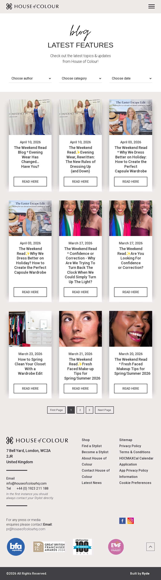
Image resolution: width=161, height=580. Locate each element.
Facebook (122, 521)
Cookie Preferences (135, 483)
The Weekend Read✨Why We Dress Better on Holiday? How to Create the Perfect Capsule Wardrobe (30, 260)
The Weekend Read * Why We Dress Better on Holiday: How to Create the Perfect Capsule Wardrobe (130, 159)
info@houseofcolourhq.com (26, 483)
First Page (56, 410)
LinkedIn (139, 521)
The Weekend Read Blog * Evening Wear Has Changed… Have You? (30, 157)
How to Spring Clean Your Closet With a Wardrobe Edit (30, 366)
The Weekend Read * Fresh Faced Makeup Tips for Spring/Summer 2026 (132, 366)
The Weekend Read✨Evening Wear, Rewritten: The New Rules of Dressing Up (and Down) (80, 159)
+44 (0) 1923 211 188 (32, 488)
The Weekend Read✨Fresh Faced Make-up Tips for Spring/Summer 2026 (82, 368)
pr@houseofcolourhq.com (25, 529)
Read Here (30, 181)
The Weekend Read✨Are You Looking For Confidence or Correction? (130, 258)
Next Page (104, 410)
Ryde (145, 573)
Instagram (130, 521)
